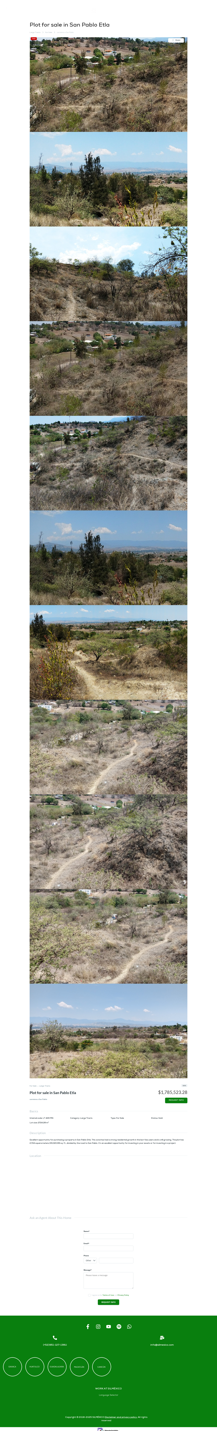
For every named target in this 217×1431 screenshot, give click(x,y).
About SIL (125, 10)
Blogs (203, 10)
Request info (176, 1100)
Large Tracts (35, 33)
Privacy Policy (123, 1295)
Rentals (98, 10)
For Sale (48, 33)
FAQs (151, 10)
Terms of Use (108, 1295)
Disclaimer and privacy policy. (121, 1417)
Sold (33, 38)
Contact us (177, 10)
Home (73, 10)
